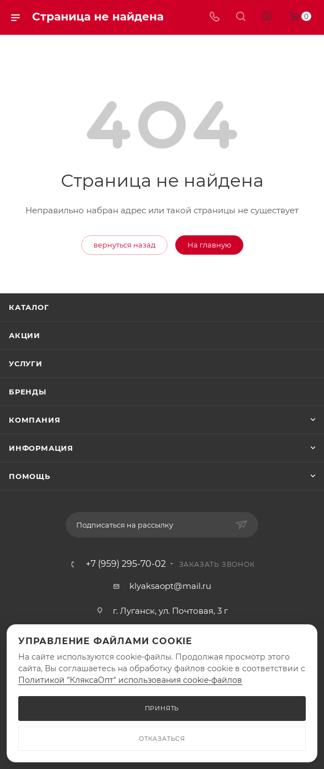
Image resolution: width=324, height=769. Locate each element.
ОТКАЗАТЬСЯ (162, 738)
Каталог (29, 307)
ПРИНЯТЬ (162, 708)
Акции (24, 335)
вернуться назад (124, 244)
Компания (34, 419)
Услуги (26, 363)
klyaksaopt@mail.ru (170, 586)
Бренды (27, 391)
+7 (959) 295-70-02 (126, 564)
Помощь (29, 476)
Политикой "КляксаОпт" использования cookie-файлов (130, 680)
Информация (41, 448)
